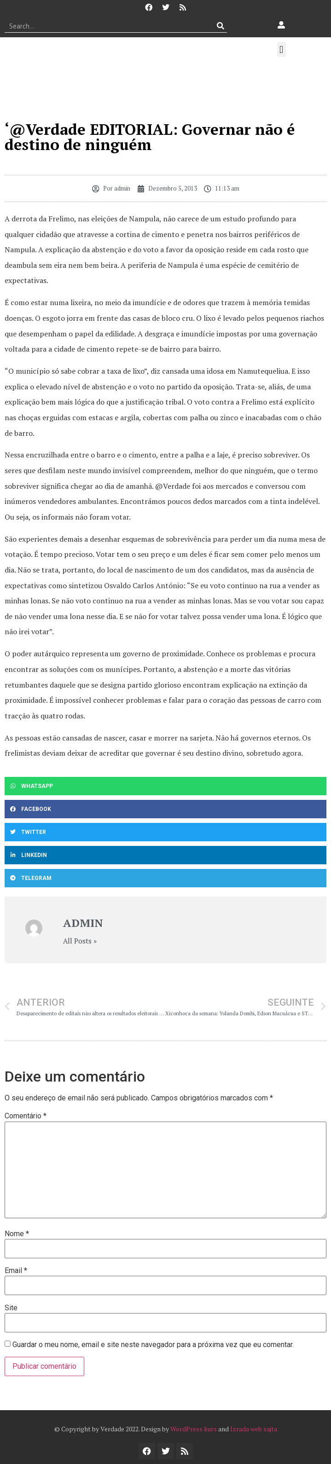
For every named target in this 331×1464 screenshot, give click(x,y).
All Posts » (80, 940)
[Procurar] (220, 25)
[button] (281, 49)
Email (16, 1270)
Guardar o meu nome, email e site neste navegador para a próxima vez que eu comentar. (153, 1344)
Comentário (25, 1116)
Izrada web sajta (253, 1428)
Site (11, 1308)
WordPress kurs (193, 1428)
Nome (17, 1234)
